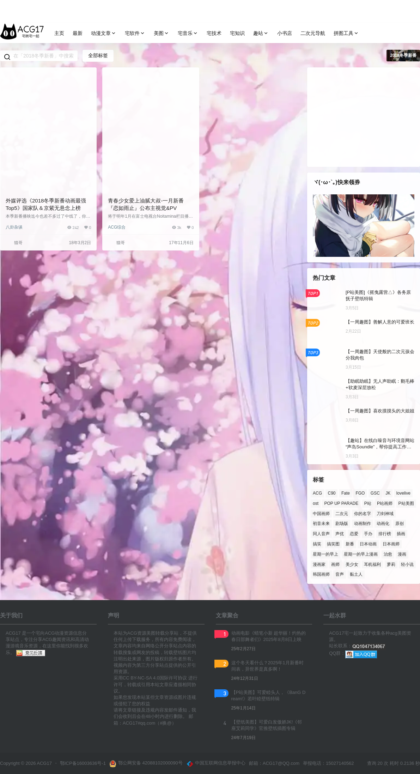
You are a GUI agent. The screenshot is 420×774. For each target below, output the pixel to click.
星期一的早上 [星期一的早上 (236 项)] (325, 553)
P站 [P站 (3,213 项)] (367, 503)
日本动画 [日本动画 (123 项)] (368, 544)
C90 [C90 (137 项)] (331, 493)
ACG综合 (117, 227)
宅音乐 (188, 33)
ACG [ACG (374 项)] (317, 493)
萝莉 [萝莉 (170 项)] (391, 564)
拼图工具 (346, 33)
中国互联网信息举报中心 (215, 763)
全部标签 (98, 55)
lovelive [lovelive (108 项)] (403, 493)
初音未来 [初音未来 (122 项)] (321, 523)
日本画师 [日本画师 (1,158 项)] (391, 544)
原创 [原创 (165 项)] (399, 523)
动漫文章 (103, 33)
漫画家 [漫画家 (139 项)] (319, 564)
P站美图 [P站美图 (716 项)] (406, 503)
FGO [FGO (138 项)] (360, 493)
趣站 (261, 33)
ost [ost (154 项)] (315, 503)
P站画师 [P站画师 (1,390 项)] (384, 503)
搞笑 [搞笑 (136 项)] (317, 544)
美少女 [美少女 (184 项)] (352, 564)
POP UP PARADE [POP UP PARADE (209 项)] (341, 503)
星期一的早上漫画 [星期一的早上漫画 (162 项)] (361, 553)
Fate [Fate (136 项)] (345, 493)
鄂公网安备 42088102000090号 (146, 763)
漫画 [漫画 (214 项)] (402, 553)
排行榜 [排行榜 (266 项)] (384, 533)
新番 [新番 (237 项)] (350, 544)
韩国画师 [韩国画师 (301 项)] (321, 574)
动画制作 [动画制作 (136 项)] (362, 523)
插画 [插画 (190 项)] (401, 533)
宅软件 (135, 33)
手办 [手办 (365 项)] (368, 533)
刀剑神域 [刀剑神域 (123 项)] (385, 513)
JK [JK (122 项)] (387, 493)
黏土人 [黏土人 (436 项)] (356, 574)
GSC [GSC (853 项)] (375, 493)
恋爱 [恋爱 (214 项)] (354, 533)
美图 (161, 33)
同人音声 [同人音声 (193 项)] (321, 533)
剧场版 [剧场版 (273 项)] (341, 523)
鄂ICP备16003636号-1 (83, 763)
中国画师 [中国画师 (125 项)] (321, 513)
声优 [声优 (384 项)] (339, 533)
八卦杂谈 (14, 227)
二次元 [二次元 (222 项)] (341, 513)
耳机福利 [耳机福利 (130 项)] (372, 564)
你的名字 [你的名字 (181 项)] (362, 513)
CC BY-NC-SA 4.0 (141, 678)
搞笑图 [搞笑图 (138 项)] (333, 544)
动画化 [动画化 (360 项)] (383, 523)
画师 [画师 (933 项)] (335, 564)
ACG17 (44, 763)
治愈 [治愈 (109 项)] (388, 553)
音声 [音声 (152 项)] (339, 574)
